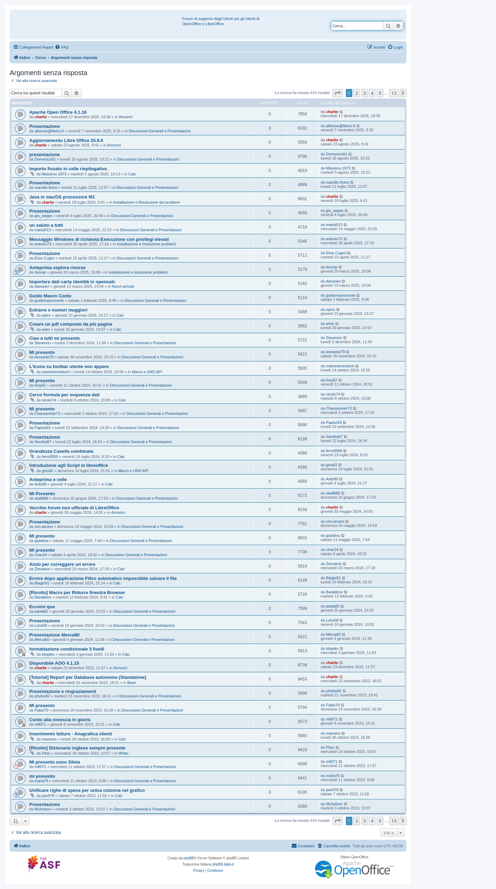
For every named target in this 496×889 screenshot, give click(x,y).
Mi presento (42, 352)
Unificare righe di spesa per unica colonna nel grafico (87, 790)
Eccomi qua (42, 606)
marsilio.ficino (46, 187)
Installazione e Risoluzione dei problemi (146, 202)
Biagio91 (41, 583)
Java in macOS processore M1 (62, 197)
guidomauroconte (49, 300)
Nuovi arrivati (123, 286)
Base (131, 683)
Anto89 (40, 484)
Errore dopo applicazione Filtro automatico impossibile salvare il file (103, 578)
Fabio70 (41, 710)
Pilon (46, 753)
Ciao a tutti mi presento (54, 338)
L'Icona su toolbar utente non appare (69, 366)
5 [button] (380, 93)
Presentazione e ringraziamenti (62, 691)
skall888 (41, 498)
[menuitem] (62, 47)
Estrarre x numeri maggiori (58, 310)
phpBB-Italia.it (223, 864)
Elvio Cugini (44, 258)
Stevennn (42, 343)
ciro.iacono (43, 526)
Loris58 (40, 625)
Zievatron (42, 569)
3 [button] (364, 93)
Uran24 (40, 555)
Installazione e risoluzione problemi (146, 244)
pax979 (48, 796)
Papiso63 (42, 428)
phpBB (189, 858)
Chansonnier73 (47, 413)
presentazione (44, 154)
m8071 (40, 724)
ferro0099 (50, 456)
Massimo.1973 (54, 174)
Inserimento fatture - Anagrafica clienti (70, 733)
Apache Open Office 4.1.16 (57, 112)
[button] (337, 93)
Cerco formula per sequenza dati (64, 394)
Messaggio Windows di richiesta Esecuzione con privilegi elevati (99, 239)
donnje (40, 272)
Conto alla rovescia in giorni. (60, 719)
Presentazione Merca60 (54, 634)
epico (46, 315)
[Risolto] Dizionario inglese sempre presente (77, 747)
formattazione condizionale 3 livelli (66, 649)
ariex (46, 329)
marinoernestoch (56, 372)
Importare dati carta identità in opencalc (72, 281)
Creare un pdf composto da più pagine (70, 324)
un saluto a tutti (46, 225)
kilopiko (48, 654)
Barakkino (42, 597)
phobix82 (42, 696)
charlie (40, 117)
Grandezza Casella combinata (61, 451)
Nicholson (42, 809)
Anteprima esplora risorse (57, 267)
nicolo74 (49, 400)
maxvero (49, 739)
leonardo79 (43, 357)
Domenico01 (45, 159)
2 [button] (356, 93)
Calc (132, 174)
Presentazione (44, 126)
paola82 (41, 611)
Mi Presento (42, 493)
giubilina (41, 541)
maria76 (41, 781)
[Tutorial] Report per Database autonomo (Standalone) (87, 677)
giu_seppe (43, 216)
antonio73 (42, 244)
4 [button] (372, 93)
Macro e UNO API (147, 372)
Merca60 (41, 639)
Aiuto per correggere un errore (62, 564)
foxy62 (39, 385)
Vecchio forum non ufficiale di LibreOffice (74, 507)
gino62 (47, 471)
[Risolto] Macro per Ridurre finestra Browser (77, 592)
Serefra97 (42, 442)
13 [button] (393, 93)
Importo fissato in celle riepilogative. (68, 168)
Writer (123, 753)
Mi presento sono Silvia (54, 762)
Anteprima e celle (48, 479)
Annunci (126, 117)
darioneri (41, 286)
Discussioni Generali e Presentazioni (159, 131)
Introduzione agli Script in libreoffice (68, 465)
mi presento (42, 776)
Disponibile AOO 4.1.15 (54, 663)
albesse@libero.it (49, 131)
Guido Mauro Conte (50, 295)
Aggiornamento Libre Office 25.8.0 (66, 140)
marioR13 (42, 230)
